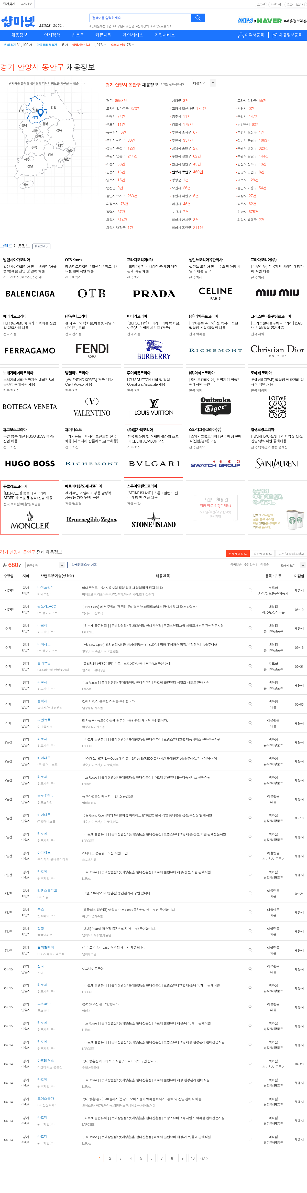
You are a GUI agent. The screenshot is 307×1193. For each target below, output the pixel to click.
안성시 (115, 172)
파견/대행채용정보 (291, 553)
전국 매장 (133, 503)
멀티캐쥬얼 (89, 802)
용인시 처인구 (185, 195)
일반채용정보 (263, 553)
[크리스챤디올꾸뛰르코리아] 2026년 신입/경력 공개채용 (276, 325)
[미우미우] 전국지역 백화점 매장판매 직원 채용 (277, 269)
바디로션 (94, 651)
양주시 (115, 179)
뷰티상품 (100, 670)
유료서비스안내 (296, 4)
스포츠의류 (89, 859)
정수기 (149, 594)
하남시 (248, 211)
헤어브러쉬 (148, 1105)
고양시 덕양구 (252, 100)
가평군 (180, 100)
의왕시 (247, 195)
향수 (85, 651)
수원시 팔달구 (253, 156)
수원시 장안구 (186, 156)
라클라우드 (104, 594)
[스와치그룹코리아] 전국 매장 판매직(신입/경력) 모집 (215, 438)
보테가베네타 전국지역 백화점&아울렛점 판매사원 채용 (28, 382)
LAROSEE (88, 632)
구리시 (248, 116)
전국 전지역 (197, 447)
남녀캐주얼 (89, 954)
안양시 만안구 (251, 172)
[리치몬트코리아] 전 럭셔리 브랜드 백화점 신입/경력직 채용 (215, 325)
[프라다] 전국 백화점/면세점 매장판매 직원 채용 (152, 269)
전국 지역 (257, 333)
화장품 (117, 1105)
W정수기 (117, 594)
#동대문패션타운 (100, 26)
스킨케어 (128, 1105)
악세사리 (87, 613)
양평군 (180, 179)
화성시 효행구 (251, 219)
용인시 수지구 (121, 195)
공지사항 (26, 4)
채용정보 (19, 35)
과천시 (246, 108)
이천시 (181, 203)
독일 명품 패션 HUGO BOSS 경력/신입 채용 (28, 438)
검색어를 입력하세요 (106, 17)
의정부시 (117, 203)
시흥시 (115, 164)
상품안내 (41, 246)
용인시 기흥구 (252, 187)
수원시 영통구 (121, 156)
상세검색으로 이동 (84, 564)
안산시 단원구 (186, 164)
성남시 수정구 (120, 148)
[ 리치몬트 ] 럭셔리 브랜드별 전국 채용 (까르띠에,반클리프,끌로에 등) (91, 438)
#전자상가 (142, 26)
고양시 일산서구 (189, 108)
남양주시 (248, 124)
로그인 (261, 4)
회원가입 (276, 4)
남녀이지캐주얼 (92, 935)
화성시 (116, 219)
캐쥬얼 (107, 935)
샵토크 (78, 35)
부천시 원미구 (120, 140)
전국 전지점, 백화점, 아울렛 (22, 277)
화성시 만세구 (185, 219)
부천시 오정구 (251, 132)
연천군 (114, 187)
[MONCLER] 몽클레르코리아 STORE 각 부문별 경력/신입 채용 (28, 495)
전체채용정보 (237, 553)
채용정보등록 (290, 35)
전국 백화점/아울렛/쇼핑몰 (22, 503)
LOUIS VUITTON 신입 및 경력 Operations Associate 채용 (148, 382)
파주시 (247, 203)
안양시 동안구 (187, 172)
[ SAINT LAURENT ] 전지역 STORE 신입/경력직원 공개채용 (276, 438)
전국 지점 (133, 277)
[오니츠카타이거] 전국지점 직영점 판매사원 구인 (214, 382)
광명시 (115, 116)
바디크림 (106, 651)
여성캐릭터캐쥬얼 (93, 727)
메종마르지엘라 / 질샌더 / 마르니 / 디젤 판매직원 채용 (91, 269)
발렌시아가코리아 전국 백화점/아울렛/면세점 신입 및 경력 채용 (29, 269)
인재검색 (52, 35)
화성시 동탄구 (187, 227)
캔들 (116, 651)
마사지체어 (131, 594)
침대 (142, 594)
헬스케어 (87, 670)
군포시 (115, 124)
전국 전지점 (73, 333)
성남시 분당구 (254, 140)
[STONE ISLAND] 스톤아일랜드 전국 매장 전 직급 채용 (152, 495)
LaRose (86, 689)
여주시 (248, 179)
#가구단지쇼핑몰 (123, 26)
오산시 (181, 187)
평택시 (115, 211)
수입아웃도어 (90, 1067)
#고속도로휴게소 (161, 26)
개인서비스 (133, 35)
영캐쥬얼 (97, 916)
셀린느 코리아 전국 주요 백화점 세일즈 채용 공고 (214, 269)
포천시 (180, 211)
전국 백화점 (73, 277)
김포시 (182, 124)
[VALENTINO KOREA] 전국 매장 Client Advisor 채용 (88, 382)
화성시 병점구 (119, 227)
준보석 (98, 613)
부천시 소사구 (185, 132)
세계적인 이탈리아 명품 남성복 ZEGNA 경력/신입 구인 (88, 495)
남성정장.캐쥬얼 (92, 708)
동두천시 (116, 132)
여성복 (86, 916)
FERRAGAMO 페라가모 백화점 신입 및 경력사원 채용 (29, 325)
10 (192, 1158)
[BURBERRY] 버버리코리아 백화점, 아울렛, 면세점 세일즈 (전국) (153, 325)
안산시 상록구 (252, 164)
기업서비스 (165, 35)
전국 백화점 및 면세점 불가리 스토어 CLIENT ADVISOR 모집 (153, 439)
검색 (198, 18)
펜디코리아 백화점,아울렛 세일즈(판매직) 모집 (90, 325)
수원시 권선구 (253, 148)
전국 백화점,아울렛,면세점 (269, 447)
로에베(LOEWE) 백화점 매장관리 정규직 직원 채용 (277, 382)
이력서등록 (254, 35)
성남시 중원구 (185, 148)
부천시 (182, 140)
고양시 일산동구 (123, 108)
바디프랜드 (89, 594)
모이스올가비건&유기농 (97, 1105)
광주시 (181, 116)
